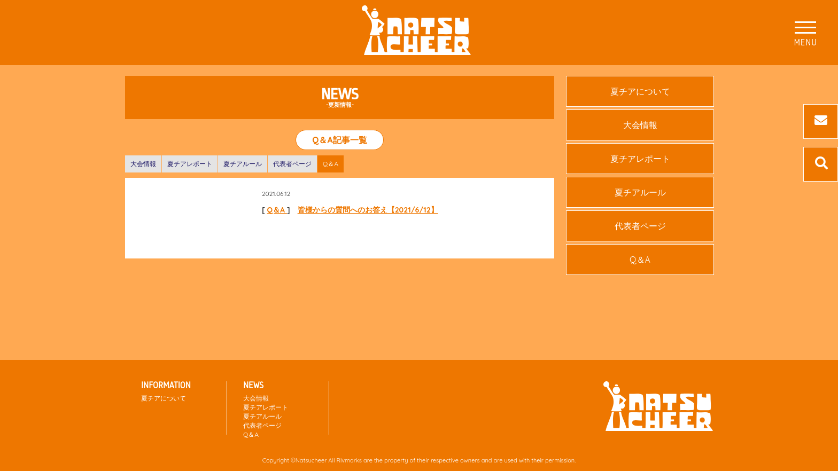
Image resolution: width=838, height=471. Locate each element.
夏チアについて (640, 91)
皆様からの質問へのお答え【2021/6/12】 (368, 210)
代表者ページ (292, 164)
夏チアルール (242, 164)
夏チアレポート (189, 164)
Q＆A (330, 164)
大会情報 (143, 164)
